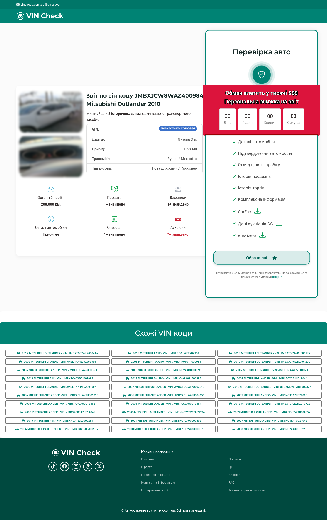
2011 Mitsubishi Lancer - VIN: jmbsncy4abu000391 (163, 370)
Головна (147, 459)
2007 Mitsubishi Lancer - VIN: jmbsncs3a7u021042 (269, 420)
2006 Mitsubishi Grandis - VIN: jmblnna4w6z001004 (57, 387)
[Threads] (87, 466)
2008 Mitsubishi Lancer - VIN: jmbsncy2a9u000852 (163, 420)
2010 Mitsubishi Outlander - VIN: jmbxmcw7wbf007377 (269, 387)
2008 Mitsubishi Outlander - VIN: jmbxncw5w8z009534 (163, 412)
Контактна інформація (158, 482)
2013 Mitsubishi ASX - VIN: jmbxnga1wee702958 (163, 353)
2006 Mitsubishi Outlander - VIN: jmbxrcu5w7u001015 (57, 395)
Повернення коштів (155, 474)
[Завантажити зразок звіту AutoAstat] (261, 235)
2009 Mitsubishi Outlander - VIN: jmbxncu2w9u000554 (269, 412)
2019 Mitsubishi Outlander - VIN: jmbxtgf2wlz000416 (57, 353)
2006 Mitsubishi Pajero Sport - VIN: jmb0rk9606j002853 (57, 429)
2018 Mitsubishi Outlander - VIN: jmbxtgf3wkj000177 (269, 353)
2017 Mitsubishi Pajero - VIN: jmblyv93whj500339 (163, 378)
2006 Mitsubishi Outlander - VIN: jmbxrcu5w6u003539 (57, 370)
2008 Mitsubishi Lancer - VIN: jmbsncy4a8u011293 (269, 429)
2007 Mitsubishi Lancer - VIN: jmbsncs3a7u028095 (269, 395)
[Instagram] (76, 466)
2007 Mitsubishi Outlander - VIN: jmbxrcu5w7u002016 (163, 387)
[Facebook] (64, 466)
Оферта (146, 467)
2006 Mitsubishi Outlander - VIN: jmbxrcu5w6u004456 (163, 395)
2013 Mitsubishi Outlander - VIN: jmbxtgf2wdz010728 (269, 403)
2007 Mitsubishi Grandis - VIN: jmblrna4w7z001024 (269, 370)
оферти (277, 277)
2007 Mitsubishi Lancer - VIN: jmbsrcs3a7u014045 (57, 412)
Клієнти (234, 474)
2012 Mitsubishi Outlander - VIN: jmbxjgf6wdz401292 (269, 361)
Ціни (232, 467)
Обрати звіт (261, 257)
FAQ (232, 482)
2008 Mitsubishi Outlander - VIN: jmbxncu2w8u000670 (163, 429)
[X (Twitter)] (99, 466)
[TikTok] (52, 466)
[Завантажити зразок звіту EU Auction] (278, 223)
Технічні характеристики (247, 490)
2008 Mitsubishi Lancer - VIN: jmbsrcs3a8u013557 (163, 403)
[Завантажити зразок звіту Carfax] (256, 211)
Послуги (235, 459)
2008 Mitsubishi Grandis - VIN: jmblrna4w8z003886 (57, 361)
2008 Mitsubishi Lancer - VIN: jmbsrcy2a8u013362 (57, 403)
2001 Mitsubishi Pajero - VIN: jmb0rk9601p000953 (163, 361)
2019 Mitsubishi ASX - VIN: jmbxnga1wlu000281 (57, 420)
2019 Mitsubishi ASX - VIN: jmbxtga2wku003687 (57, 378)
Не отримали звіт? (154, 490)
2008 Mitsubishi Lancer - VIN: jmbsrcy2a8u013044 (269, 378)
